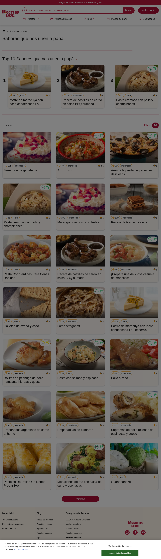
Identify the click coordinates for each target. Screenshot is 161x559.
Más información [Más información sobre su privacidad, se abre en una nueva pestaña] (21, 551)
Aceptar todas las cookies (120, 555)
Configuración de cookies (119, 547)
